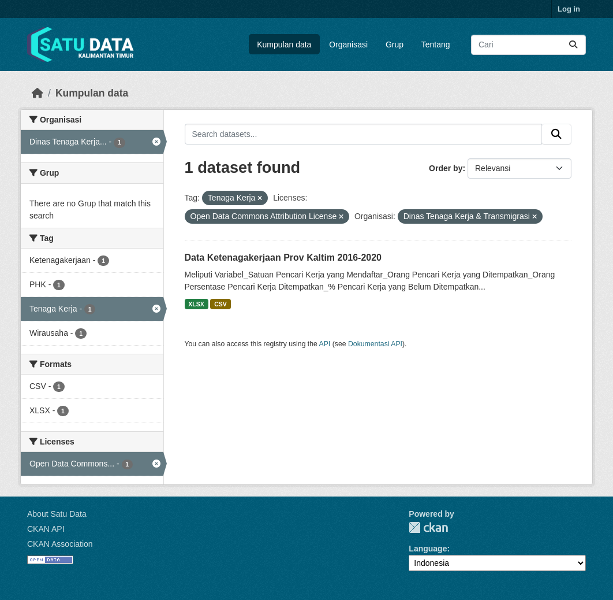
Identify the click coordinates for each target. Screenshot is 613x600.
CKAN (428, 527)
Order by (445, 168)
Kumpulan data (284, 44)
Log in (569, 9)
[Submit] (573, 45)
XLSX (196, 304)
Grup (394, 44)
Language (428, 548)
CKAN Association (60, 544)
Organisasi (348, 44)
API (325, 344)
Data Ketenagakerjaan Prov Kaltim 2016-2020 (283, 257)
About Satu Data (57, 513)
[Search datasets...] (528, 45)
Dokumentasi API (375, 344)
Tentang (435, 44)
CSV (220, 304)
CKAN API (46, 529)
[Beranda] (37, 93)
